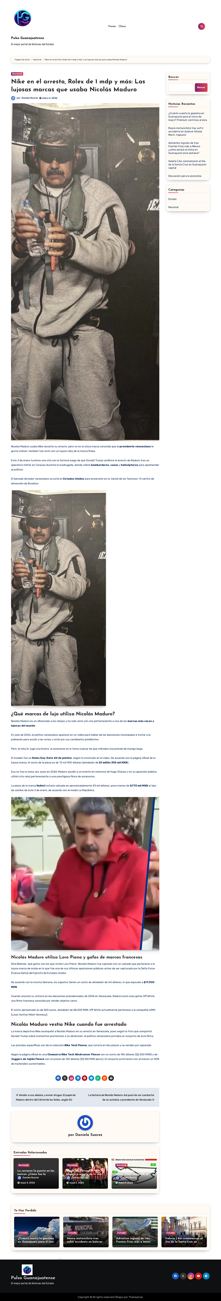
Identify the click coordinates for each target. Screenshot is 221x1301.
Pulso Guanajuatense (27, 38)
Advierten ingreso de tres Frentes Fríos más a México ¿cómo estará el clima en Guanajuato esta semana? (184, 148)
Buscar (173, 77)
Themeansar (135, 1296)
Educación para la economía (184, 176)
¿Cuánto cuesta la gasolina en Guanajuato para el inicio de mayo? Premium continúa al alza (187, 116)
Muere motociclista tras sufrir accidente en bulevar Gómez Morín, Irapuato (186, 131)
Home (112, 26)
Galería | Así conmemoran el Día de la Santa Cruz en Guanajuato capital (187, 164)
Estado (172, 199)
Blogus (120, 1296)
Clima (122, 26)
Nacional (17, 74)
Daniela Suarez (30, 98)
